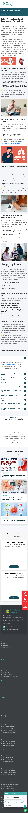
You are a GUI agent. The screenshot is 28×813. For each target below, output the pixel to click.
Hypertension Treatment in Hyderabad (8, 782)
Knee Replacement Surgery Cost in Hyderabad (10, 737)
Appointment (21, 802)
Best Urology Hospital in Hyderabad (8, 743)
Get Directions (14, 566)
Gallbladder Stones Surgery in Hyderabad (9, 766)
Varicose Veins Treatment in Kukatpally (8, 730)
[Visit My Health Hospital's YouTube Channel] (4, 716)
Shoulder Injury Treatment (6, 759)
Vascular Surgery (5, 666)
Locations (3, 649)
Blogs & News (4, 641)
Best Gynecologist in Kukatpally (7, 761)
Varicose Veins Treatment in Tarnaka (8, 772)
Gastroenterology (5, 672)
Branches (7, 802)
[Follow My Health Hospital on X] (8, 716)
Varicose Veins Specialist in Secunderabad (9, 676)
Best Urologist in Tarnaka (6, 654)
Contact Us (4, 643)
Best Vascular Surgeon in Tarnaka (8, 741)
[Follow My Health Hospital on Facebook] (2, 716)
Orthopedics (4, 668)
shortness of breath (12, 364)
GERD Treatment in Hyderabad (7, 745)
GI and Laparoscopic (5, 665)
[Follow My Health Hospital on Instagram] (6, 716)
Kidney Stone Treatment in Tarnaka (8, 770)
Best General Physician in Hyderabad (8, 763)
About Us (3, 639)
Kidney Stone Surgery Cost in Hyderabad (9, 735)
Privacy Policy (4, 645)
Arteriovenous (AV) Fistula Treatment (8, 732)
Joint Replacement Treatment (7, 757)
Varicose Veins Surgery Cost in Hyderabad (9, 734)
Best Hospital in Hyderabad (6, 651)
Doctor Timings (14, 802)
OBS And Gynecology (5, 670)
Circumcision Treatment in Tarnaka (8, 774)
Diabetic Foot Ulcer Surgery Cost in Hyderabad (10, 784)
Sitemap (3, 803)
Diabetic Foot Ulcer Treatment (7, 728)
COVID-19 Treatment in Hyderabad (8, 652)
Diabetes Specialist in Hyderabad (7, 788)
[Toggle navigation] (25, 4)
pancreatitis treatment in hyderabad (8, 786)
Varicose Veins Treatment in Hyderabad (9, 790)
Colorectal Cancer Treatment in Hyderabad (9, 755)
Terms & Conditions (5, 647)
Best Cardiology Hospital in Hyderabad (8, 768)
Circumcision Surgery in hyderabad (8, 726)
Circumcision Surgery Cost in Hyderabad (9, 753)
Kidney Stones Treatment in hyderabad (8, 724)
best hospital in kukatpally (6, 674)
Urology (3, 663)
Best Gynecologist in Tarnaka (7, 739)
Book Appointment (25, 595)
